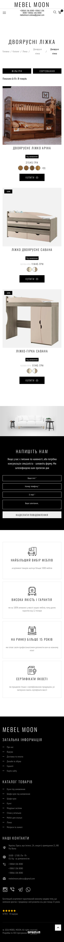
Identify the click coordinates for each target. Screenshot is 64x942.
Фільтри (17, 71)
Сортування (47, 71)
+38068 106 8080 (27, 10)
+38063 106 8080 (16, 868)
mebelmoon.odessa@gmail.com (32, 15)
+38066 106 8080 (34, 12)
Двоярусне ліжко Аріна (32, 148)
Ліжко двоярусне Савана (32, 250)
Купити (32, 177)
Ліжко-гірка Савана (32, 351)
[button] (59, 11)
